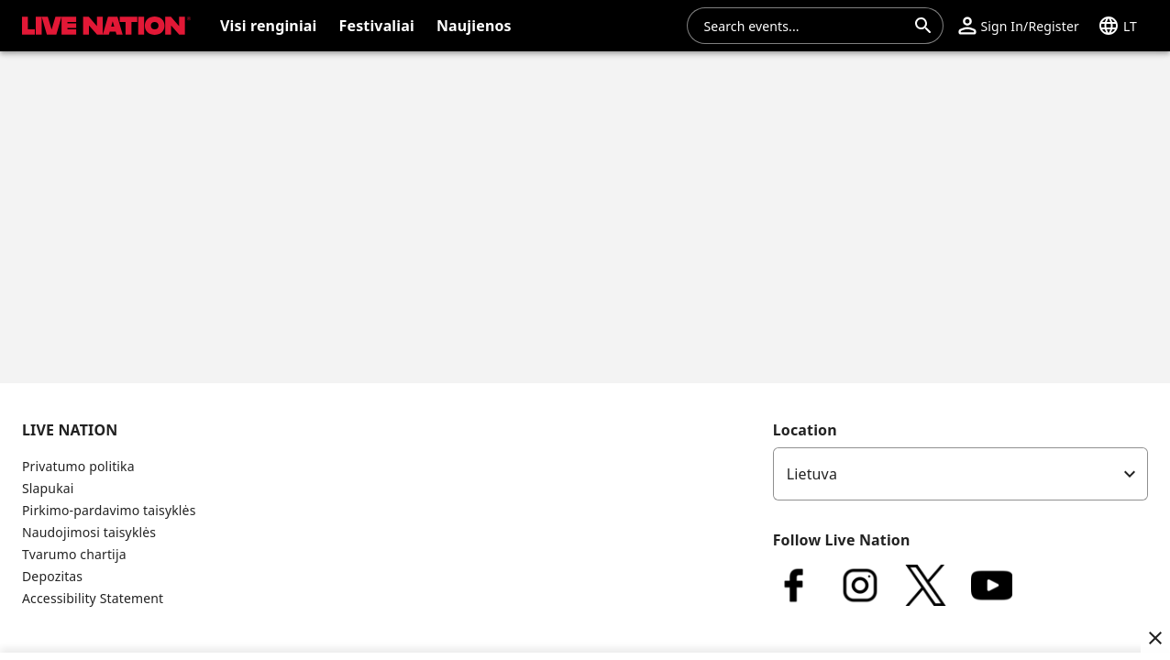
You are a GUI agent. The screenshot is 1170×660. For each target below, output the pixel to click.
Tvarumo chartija (74, 554)
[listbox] (960, 474)
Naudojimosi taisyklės (89, 532)
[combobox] (804, 25)
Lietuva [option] (812, 474)
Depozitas (52, 576)
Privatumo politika (78, 466)
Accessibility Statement (92, 598)
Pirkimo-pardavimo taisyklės (108, 510)
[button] (1018, 25)
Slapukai (48, 488)
